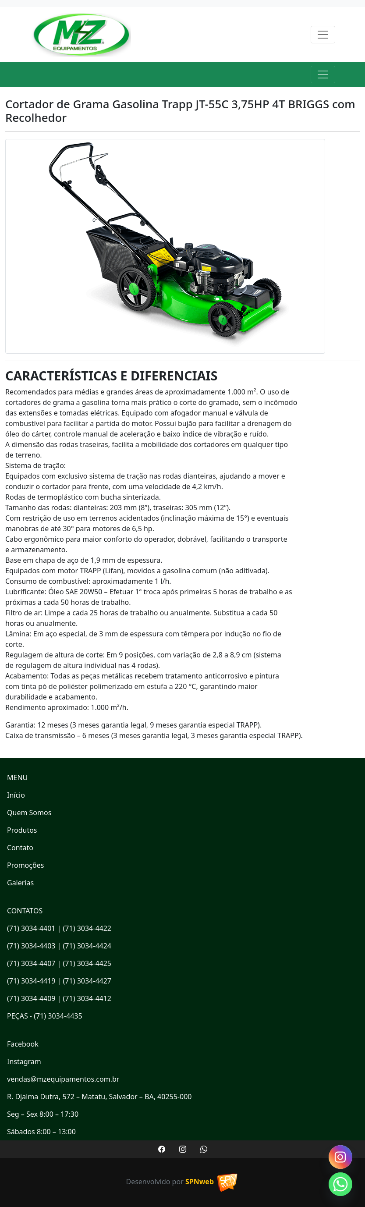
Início (16, 795)
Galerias (20, 883)
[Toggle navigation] (323, 34)
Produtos (22, 830)
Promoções (25, 865)
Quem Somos (29, 812)
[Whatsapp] (340, 1184)
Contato (20, 847)
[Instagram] (340, 1157)
